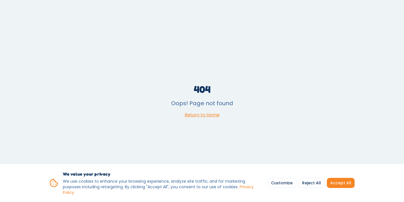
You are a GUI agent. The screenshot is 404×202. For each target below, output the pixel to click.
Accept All (340, 183)
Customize (282, 183)
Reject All (311, 183)
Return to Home (202, 115)
